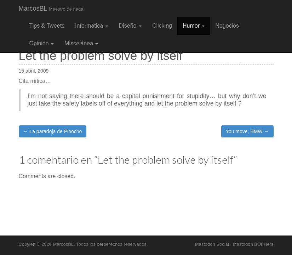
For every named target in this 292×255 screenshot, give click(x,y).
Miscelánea (81, 43)
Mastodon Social (212, 244)
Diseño (130, 26)
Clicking (162, 26)
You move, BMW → (247, 131)
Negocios (227, 26)
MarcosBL (51, 8)
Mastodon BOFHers (253, 244)
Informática (91, 26)
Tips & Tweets (47, 26)
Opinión (41, 43)
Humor (194, 26)
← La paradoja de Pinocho (52, 131)
